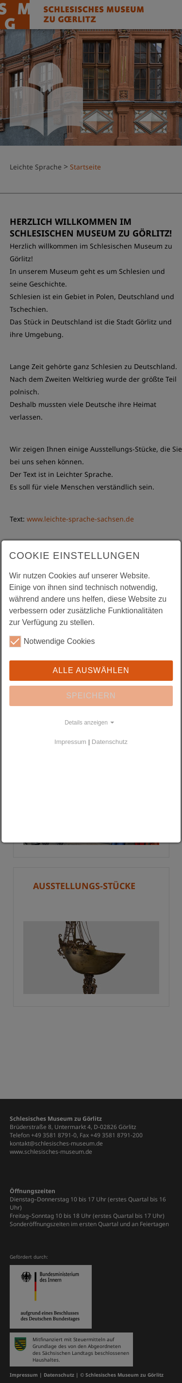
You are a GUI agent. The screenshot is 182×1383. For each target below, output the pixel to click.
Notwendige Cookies (52, 641)
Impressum (70, 741)
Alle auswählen (90, 670)
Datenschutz (110, 741)
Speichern (91, 696)
